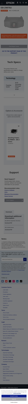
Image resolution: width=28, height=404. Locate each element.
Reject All (14, 399)
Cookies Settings (13, 402)
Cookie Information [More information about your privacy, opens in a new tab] (17, 393)
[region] (14, 396)
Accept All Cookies (14, 396)
